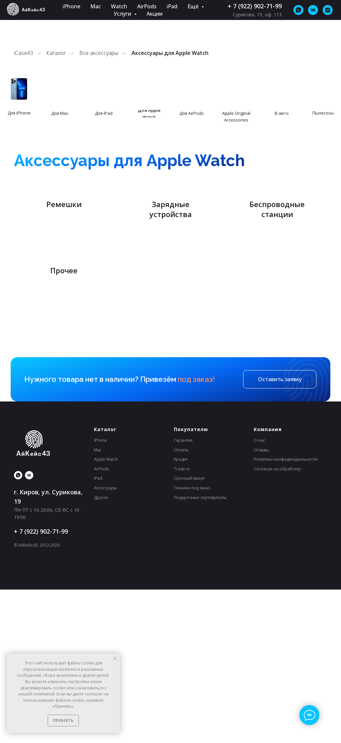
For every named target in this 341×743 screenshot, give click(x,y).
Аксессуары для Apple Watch (170, 53)
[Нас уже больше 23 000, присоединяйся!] (29, 628)
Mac (95, 6)
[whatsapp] (298, 10)
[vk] (313, 10)
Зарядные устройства (171, 281)
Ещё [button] (193, 6)
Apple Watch (106, 613)
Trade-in (182, 622)
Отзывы (261, 603)
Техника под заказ (192, 641)
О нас (259, 594)
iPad (172, 6)
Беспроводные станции (277, 281)
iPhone (71, 6)
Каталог (56, 53)
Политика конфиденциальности (286, 613)
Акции (155, 13)
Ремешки (64, 286)
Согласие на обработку (277, 622)
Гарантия (183, 594)
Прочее (64, 424)
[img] (19, 89)
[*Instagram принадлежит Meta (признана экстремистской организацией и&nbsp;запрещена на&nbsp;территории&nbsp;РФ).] (328, 10)
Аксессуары (105, 641)
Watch (119, 6)
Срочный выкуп (189, 631)
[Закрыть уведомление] (115, 658)
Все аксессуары (98, 53)
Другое (101, 650)
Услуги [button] (123, 13)
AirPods (147, 6)
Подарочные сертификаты (200, 650)
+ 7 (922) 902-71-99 (255, 6)
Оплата (181, 603)
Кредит (181, 613)
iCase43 (23, 53)
